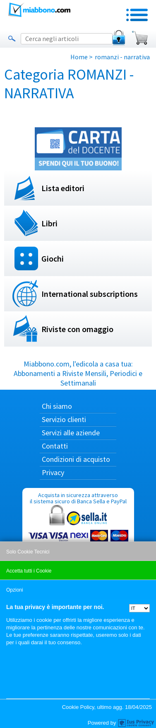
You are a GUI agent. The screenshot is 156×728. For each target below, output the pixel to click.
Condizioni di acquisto (76, 459)
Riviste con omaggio (77, 329)
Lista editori (62, 188)
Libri (49, 223)
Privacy (53, 472)
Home (79, 57)
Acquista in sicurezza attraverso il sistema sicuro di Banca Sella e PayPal (78, 530)
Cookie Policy (78, 707)
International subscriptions (89, 294)
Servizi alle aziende (71, 432)
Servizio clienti (64, 419)
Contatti (55, 446)
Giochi (52, 258)
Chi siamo (57, 406)
